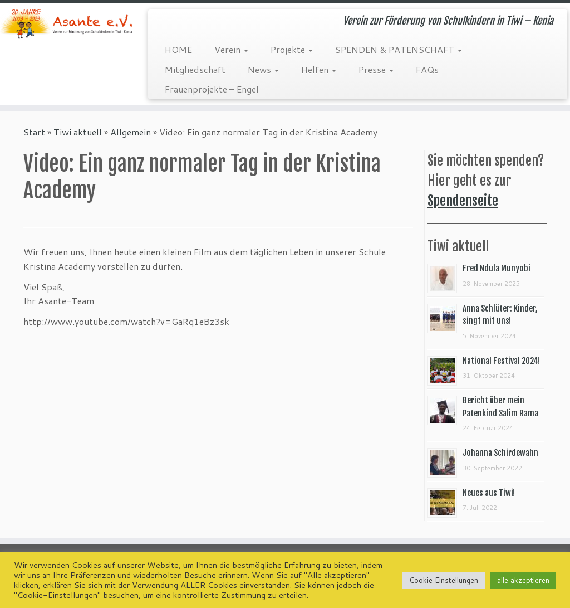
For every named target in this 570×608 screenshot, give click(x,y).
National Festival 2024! (501, 361)
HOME (178, 49)
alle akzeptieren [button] (523, 580)
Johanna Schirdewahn (500, 453)
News (263, 69)
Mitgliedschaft (195, 69)
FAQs (427, 69)
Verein (231, 49)
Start (34, 131)
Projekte (292, 49)
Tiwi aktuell (77, 131)
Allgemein (130, 131)
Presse (376, 69)
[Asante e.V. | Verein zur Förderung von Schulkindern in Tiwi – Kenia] (67, 23)
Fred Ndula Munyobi (496, 268)
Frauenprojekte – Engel (212, 88)
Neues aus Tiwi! (489, 493)
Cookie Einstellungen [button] (443, 580)
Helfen (318, 69)
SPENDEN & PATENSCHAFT (398, 49)
